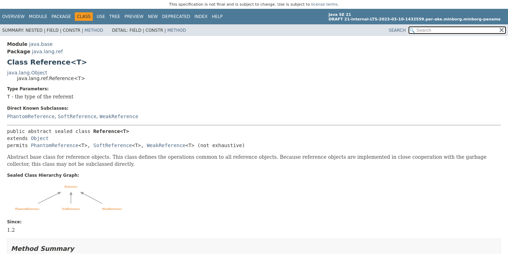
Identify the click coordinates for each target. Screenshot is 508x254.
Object (40, 138)
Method (94, 30)
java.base (41, 44)
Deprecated (176, 16)
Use (101, 16)
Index (201, 16)
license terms (324, 4)
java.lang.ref (47, 51)
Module (38, 16)
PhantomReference (31, 116)
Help (217, 16)
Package (61, 16)
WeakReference (118, 116)
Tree (114, 16)
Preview (134, 16)
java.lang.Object (27, 72)
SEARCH (397, 30)
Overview (13, 16)
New (153, 16)
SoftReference (77, 116)
